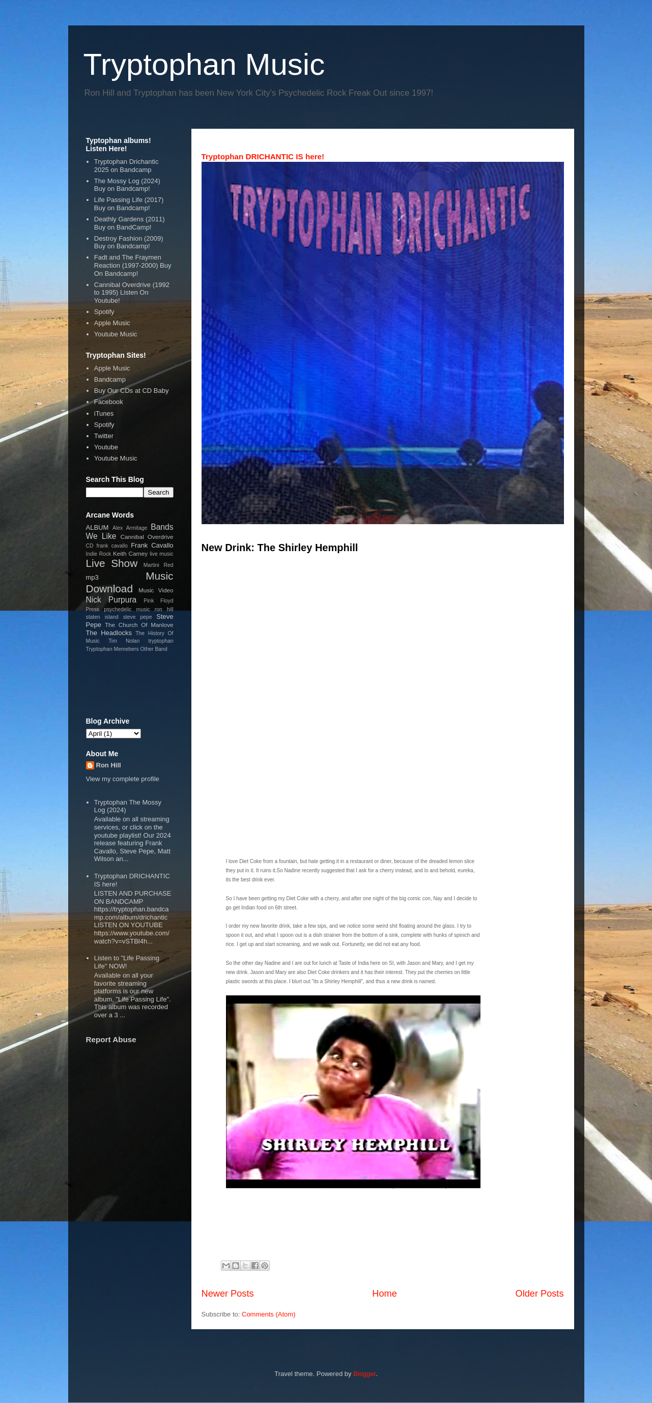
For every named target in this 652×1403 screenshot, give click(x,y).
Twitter (104, 436)
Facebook (108, 402)
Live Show (112, 563)
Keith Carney (130, 553)
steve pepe (137, 617)
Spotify (104, 312)
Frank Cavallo (152, 545)
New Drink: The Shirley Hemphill (280, 547)
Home (384, 1294)
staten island (102, 617)
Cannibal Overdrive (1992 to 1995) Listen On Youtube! (131, 292)
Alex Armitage (129, 528)
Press (93, 609)
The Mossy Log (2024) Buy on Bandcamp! (127, 185)
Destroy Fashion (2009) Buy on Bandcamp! (128, 242)
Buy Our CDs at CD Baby (131, 390)
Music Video (156, 590)
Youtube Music (115, 334)
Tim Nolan (123, 641)
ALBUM (97, 527)
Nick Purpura (111, 599)
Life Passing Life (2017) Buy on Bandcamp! (129, 204)
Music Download (130, 582)
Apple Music (112, 323)
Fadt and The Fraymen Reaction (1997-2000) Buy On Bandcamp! (133, 265)
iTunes (104, 413)
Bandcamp (110, 379)
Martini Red (159, 565)
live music (161, 554)
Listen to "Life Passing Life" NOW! (126, 962)
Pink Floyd (158, 601)
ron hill (164, 609)
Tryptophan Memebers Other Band (126, 649)
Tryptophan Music (204, 64)
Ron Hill (108, 765)
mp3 (92, 577)
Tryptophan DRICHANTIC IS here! (263, 156)
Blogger (364, 1374)
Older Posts (539, 1294)
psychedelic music (127, 609)
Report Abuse (111, 1039)
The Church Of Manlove (139, 624)
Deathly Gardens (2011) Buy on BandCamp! (129, 223)
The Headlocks (109, 633)
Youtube (106, 447)
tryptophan (160, 641)
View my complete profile (122, 779)
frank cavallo (112, 546)
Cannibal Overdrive (147, 536)
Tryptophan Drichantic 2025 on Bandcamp (126, 166)
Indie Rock (98, 554)
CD (90, 546)
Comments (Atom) (268, 1314)
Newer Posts (228, 1294)
